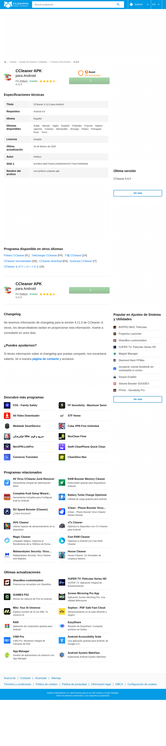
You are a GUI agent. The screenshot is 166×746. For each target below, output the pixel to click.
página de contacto (45, 359)
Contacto (25, 678)
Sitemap (56, 678)
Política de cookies (46, 684)
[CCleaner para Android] (60, 62)
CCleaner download (50, 261)
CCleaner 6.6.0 (122, 178)
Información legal (101, 684)
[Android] (13, 62)
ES (156, 4)
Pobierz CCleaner (14, 255)
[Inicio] (5, 62)
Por (22, 81)
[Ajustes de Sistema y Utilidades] (33, 62)
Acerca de (10, 678)
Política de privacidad (74, 684)
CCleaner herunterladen (18, 261)
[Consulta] (78, 4)
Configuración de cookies (142, 684)
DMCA (119, 684)
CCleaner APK (29, 286)
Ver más (137, 193)
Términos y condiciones (17, 684)
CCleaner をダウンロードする (21, 266)
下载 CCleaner (73, 255)
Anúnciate (41, 678)
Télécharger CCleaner (44, 255)
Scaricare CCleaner (81, 261)
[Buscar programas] (118, 4)
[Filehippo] (16, 4)
